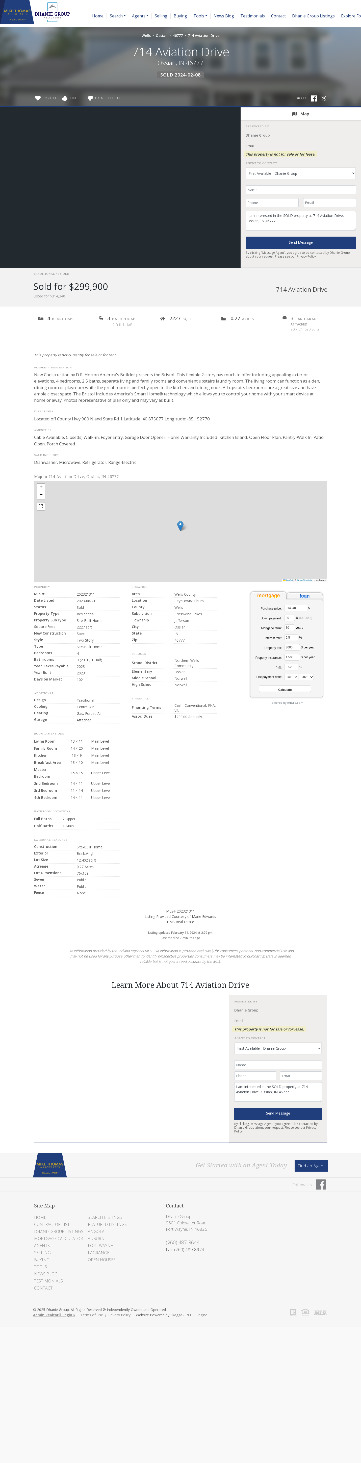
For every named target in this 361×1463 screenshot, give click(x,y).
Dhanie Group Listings (313, 16)
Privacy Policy (306, 256)
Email (250, 145)
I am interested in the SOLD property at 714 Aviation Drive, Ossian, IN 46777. (301, 221)
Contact (278, 16)
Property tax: (273, 648)
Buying (180, 16)
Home (98, 16)
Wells (146, 35)
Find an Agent (311, 1166)
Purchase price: (271, 608)
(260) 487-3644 (182, 1242)
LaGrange (98, 1252)
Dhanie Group (258, 135)
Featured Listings (107, 1224)
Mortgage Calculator (58, 1238)
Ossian (162, 35)
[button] (180, 526)
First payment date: (269, 677)
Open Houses (102, 1260)
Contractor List (52, 1224)
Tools (40, 1267)
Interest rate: (273, 638)
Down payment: (271, 618)
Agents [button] (138, 16)
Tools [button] (198, 16)
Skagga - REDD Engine (188, 1315)
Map (300, 114)
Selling (161, 16)
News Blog (224, 16)
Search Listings (105, 1217)
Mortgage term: (271, 628)
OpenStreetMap (305, 580)
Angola (96, 1231)
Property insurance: (268, 658)
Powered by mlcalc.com (286, 702)
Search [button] (116, 16)
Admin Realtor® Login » (54, 1315)
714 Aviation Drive (203, 35)
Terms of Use (92, 1315)
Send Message (301, 242)
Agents (42, 1245)
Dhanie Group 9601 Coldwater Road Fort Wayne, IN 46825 (186, 1223)
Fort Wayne (100, 1245)
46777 (178, 35)
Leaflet (288, 580)
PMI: (278, 667)
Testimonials (252, 16)
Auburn (96, 1238)
